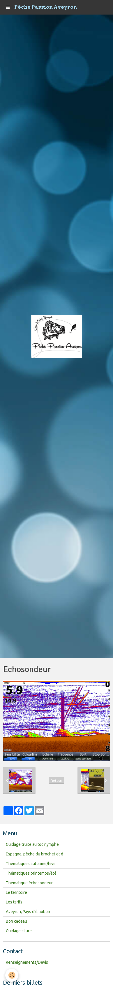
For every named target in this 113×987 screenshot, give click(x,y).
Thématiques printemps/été (31, 873)
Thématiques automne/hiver (31, 863)
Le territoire (16, 892)
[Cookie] (11, 975)
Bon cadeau (16, 921)
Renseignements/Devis (27, 962)
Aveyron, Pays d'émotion (28, 911)
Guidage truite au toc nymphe (32, 844)
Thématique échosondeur (29, 882)
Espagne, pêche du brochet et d (34, 854)
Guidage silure (19, 930)
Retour (56, 780)
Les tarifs (14, 902)
